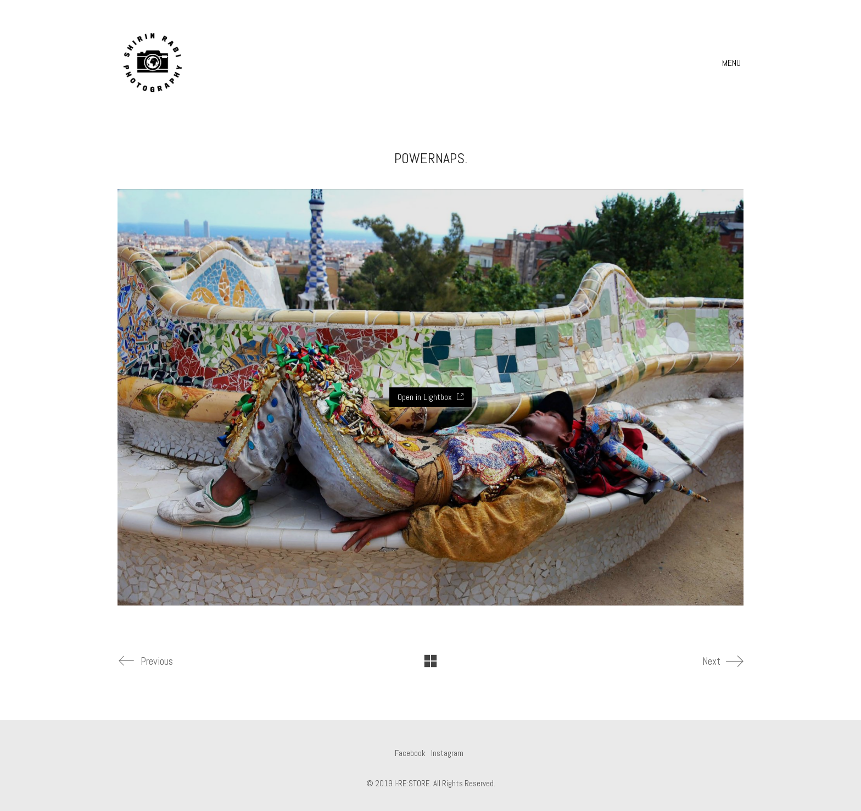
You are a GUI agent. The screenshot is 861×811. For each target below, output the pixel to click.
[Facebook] (410, 753)
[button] (732, 63)
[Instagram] (447, 753)
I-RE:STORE (412, 783)
